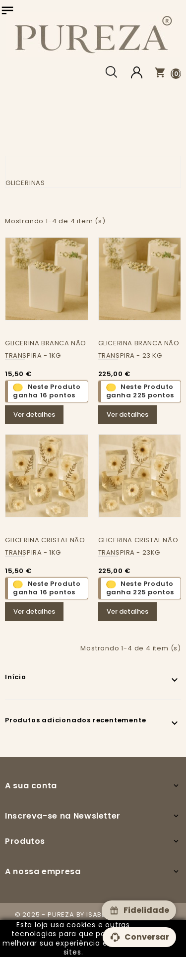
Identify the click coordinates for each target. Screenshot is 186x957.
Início (15, 677)
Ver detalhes (34, 414)
